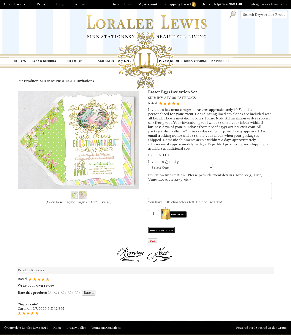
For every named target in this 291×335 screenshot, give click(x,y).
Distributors (121, 4)
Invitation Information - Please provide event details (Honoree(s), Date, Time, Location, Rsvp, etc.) (205, 177)
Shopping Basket (180, 4)
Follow (79, 4)
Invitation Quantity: (164, 162)
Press (41, 4)
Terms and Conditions (106, 327)
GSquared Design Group (270, 327)
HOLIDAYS (19, 61)
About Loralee (14, 4)
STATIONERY (106, 61)
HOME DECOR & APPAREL (185, 61)
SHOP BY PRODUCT (216, 61)
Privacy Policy (76, 327)
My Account (147, 4)
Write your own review (36, 285)
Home (57, 327)
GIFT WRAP (74, 61)
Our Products (27, 81)
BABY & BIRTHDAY (44, 61)
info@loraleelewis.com (268, 4)
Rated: (153, 103)
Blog (59, 4)
